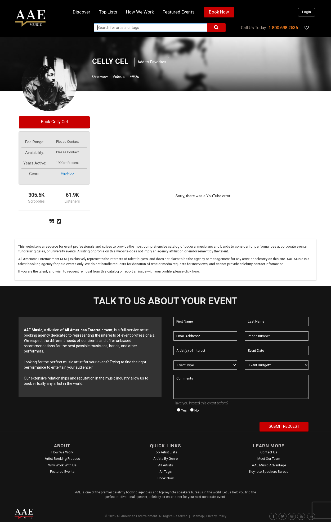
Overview (102, 77)
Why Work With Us (62, 465)
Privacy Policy (216, 516)
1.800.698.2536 (283, 27)
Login (306, 12)
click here (191, 271)
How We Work (62, 452)
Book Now (219, 12)
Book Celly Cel (54, 121)
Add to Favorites (151, 62)
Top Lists (108, 12)
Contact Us (268, 452)
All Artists (165, 465)
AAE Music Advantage (269, 465)
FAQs (143, 77)
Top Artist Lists (165, 452)
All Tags (165, 472)
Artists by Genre (165, 459)
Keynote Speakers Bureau (268, 472)
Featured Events (179, 12)
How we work (140, 12)
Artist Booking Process (62, 459)
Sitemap (198, 516)
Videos (125, 77)
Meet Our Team (268, 459)
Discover (81, 12)
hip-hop (67, 173)
